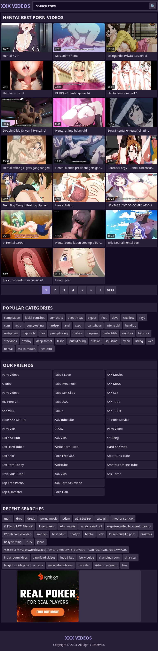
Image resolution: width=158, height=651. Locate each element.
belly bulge (86, 557)
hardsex (54, 325)
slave (115, 318)
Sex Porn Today (13, 465)
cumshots (56, 318)
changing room (109, 557)
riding (139, 341)
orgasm (92, 333)
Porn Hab (61, 492)
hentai (8, 349)
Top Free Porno (13, 483)
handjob (130, 325)
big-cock (144, 333)
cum (7, 325)
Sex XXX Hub (11, 438)
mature (77, 333)
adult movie (67, 526)
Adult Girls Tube (118, 456)
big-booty (29, 333)
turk (29, 542)
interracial (113, 325)
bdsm (66, 518)
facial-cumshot (35, 318)
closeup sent (46, 526)
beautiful (46, 349)
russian (96, 341)
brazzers (146, 534)
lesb (101, 534)
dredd (31, 518)
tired (19, 518)
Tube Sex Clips (64, 392)
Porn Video (115, 429)
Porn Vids (9, 429)
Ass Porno (114, 474)
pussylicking (77, 341)
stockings (10, 341)
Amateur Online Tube (122, 465)
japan (41, 542)
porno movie (49, 518)
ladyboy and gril (91, 526)
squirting (111, 341)
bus (124, 565)
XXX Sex (112, 392)
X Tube (6, 383)
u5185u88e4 (83, 518)
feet (104, 318)
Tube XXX (61, 401)
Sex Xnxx (8, 456)
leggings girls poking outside (23, 565)
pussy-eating (35, 325)
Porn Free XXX (64, 456)
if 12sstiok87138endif (18, 526)
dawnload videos (44, 557)
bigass (92, 318)
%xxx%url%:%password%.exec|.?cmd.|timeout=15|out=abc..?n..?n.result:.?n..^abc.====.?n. (65, 550)
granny (26, 341)
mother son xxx (122, 518)
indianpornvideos (16, 557)
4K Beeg (113, 438)
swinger (41, 534)
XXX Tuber (114, 411)
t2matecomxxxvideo (17, 534)
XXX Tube (113, 401)
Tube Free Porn (65, 383)
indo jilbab (67, 557)
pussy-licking (59, 333)
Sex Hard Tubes (13, 447)
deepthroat (75, 318)
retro (18, 325)
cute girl (102, 518)
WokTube (61, 465)
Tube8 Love (62, 374)
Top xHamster (12, 492)
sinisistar (130, 557)
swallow (128, 318)
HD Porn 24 (10, 401)
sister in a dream (106, 565)
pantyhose (94, 325)
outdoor (127, 333)
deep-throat (44, 341)
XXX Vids (8, 411)
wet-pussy (11, 333)
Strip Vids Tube (12, 474)
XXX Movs (114, 383)
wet (150, 341)
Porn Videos (10, 374)
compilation (12, 318)
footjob (75, 534)
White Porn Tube (66, 447)
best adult (58, 534)
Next (110, 290)
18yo (142, 318)
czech (78, 325)
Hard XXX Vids (117, 447)
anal (67, 325)
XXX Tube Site (64, 420)
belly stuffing (13, 542)
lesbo (60, 341)
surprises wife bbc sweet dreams (129, 526)
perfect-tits (110, 333)
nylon (126, 341)
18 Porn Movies (118, 420)
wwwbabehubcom (60, 565)
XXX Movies (115, 374)
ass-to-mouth (27, 349)
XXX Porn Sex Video (68, 483)
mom (7, 518)
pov (42, 333)
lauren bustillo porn (122, 534)
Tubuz (58, 411)
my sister (84, 565)
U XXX (58, 429)
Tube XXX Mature (14, 420)
